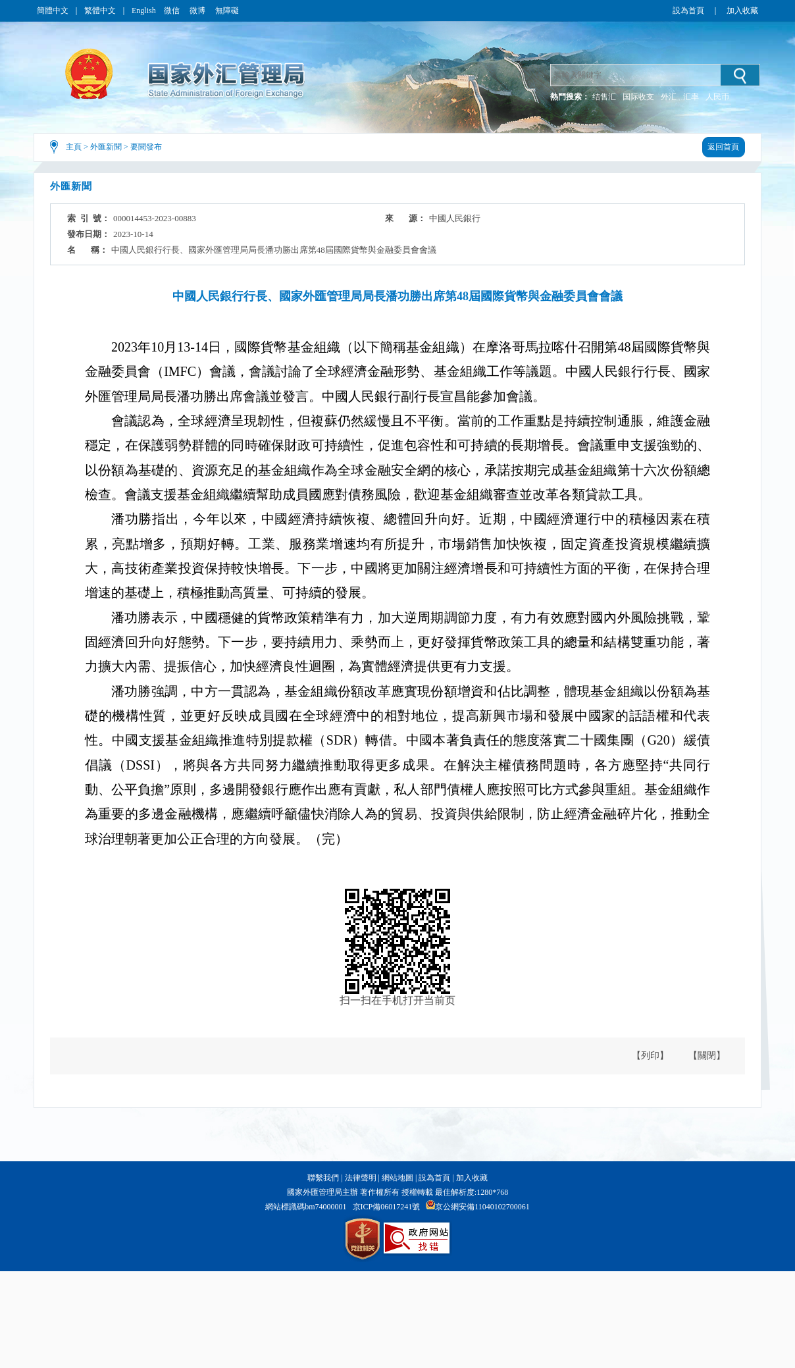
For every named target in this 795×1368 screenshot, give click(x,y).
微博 (198, 10)
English (144, 10)
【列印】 (650, 1056)
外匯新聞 (106, 146)
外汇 (669, 96)
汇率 (691, 96)
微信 (173, 10)
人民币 (717, 96)
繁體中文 (100, 10)
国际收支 (638, 96)
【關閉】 (706, 1056)
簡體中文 (52, 10)
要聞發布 (146, 146)
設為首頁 (688, 10)
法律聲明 (360, 1177)
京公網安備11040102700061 (482, 1206)
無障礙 (227, 10)
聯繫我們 (323, 1177)
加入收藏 (742, 10)
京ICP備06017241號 (387, 1206)
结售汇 (604, 96)
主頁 (74, 146)
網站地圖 (397, 1177)
